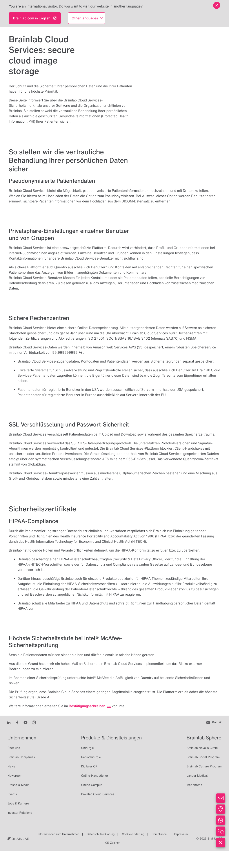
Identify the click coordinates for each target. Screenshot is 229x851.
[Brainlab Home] (18, 838)
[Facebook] (17, 722)
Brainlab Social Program (203, 757)
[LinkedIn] (9, 722)
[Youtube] (25, 722)
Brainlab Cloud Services (97, 794)
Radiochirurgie (91, 757)
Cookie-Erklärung (133, 834)
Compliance (159, 834)
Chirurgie (87, 748)
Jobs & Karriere (18, 803)
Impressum (181, 834)
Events (12, 794)
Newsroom (14, 775)
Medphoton (194, 785)
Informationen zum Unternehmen (58, 834)
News (11, 766)
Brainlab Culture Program (204, 766)
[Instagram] (34, 722)
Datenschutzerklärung (100, 834)
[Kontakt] (214, 722)
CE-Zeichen (112, 843)
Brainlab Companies (21, 757)
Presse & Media (18, 785)
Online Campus (91, 785)
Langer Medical (197, 775)
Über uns (13, 748)
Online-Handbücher (94, 775)
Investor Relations (19, 812)
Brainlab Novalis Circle (202, 748)
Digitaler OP (89, 766)
